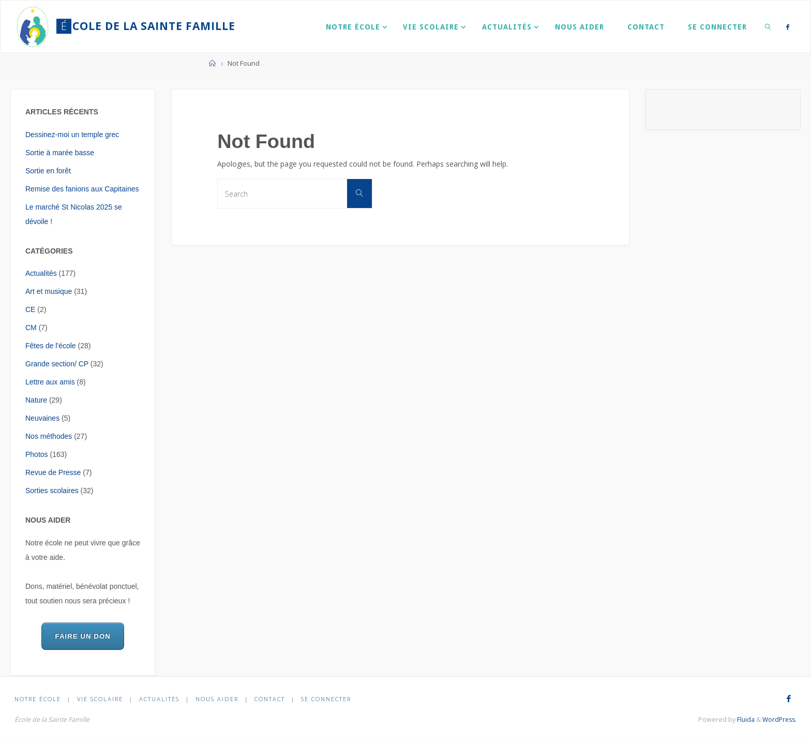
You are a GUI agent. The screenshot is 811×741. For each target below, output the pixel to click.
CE (30, 309)
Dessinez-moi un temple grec (72, 134)
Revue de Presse (53, 472)
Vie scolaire (100, 699)
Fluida (742, 719)
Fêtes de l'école (50, 346)
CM (31, 327)
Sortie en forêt (48, 171)
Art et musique (48, 291)
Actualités (41, 273)
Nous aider (217, 699)
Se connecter (327, 699)
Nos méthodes (48, 436)
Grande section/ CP (56, 364)
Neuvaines (42, 418)
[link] (767, 26)
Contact (271, 699)
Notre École (37, 699)
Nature (36, 400)
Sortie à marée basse (59, 153)
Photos (36, 454)
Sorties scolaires (52, 490)
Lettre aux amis (50, 382)
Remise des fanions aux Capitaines (82, 189)
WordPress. (778, 719)
